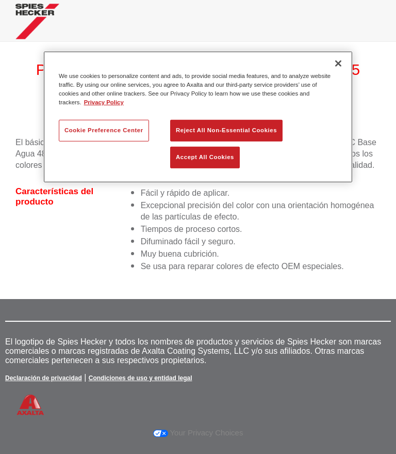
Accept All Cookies (205, 157)
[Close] (338, 63)
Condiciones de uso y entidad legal (140, 378)
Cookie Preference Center (103, 130)
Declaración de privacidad (43, 378)
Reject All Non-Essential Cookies (226, 130)
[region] (198, 117)
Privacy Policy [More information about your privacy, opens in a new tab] (104, 102)
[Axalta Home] (37, 29)
